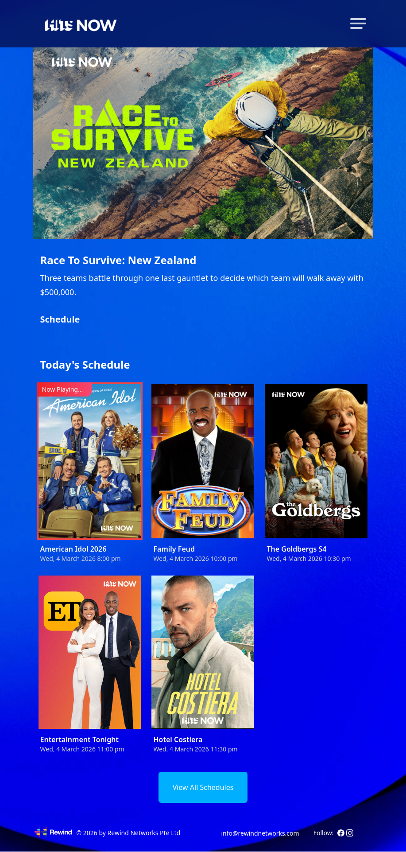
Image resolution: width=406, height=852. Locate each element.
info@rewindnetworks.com (260, 833)
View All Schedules (203, 787)
